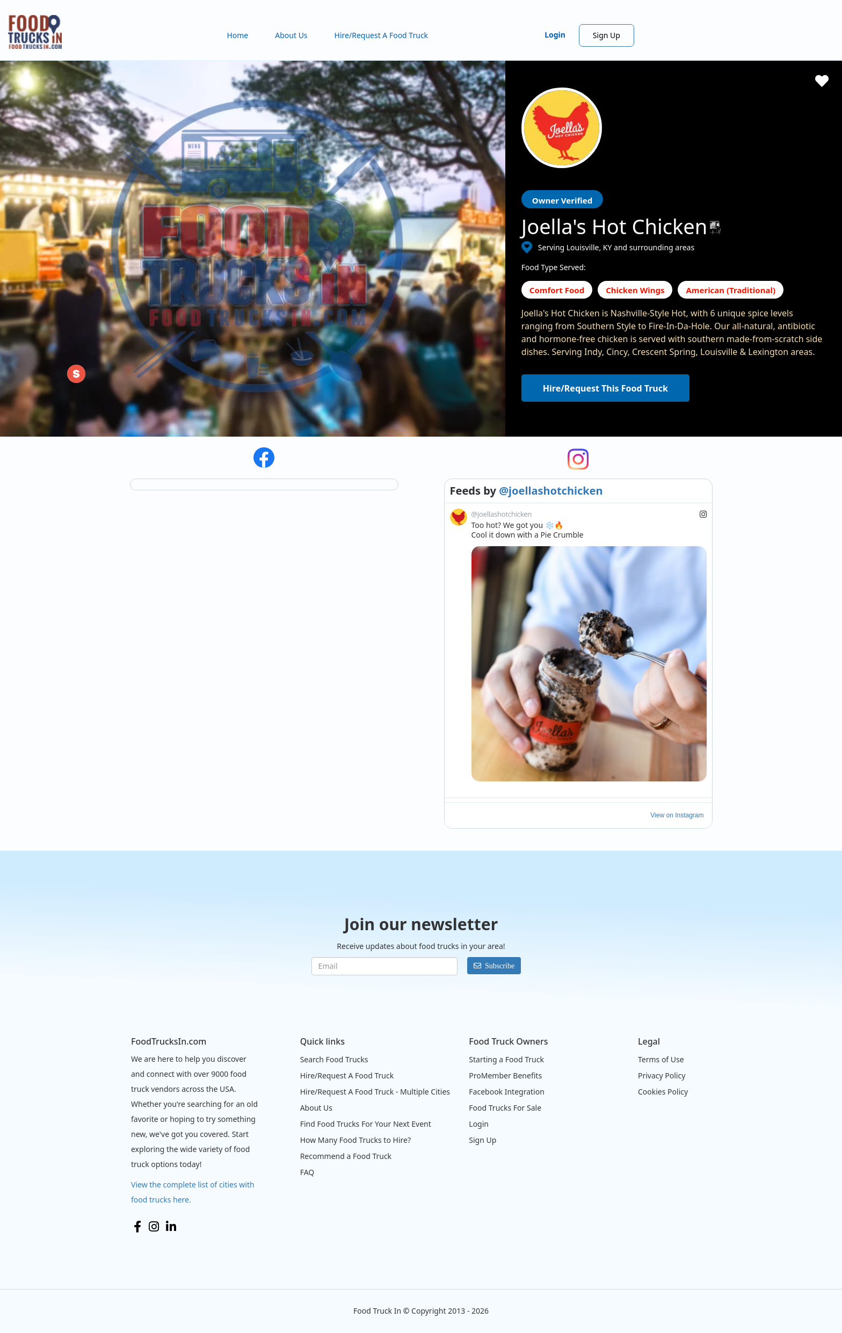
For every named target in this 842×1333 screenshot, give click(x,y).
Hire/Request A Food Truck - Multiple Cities (375, 1091)
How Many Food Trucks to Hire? (355, 1140)
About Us (291, 35)
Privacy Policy (661, 1075)
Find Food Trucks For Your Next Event (365, 1124)
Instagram (154, 1227)
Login (555, 35)
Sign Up (606, 35)
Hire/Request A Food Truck (382, 35)
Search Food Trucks (334, 1059)
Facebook (137, 1227)
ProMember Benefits (505, 1075)
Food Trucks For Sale (505, 1108)
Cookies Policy (663, 1091)
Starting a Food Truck (506, 1059)
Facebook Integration (507, 1091)
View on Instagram (676, 815)
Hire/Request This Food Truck (605, 388)
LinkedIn (171, 1227)
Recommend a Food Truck (345, 1156)
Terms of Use (661, 1059)
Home (237, 35)
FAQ (307, 1172)
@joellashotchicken (551, 490)
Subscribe (499, 965)
